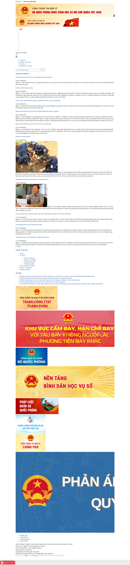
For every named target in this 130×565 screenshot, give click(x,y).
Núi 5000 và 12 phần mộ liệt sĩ (23, 136)
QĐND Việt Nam (24, 34)
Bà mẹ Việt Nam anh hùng (27, 266)
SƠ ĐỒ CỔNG (24, 541)
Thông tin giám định (29, 262)
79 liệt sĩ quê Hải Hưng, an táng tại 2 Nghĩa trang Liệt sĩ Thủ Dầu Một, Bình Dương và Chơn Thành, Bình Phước (43, 213)
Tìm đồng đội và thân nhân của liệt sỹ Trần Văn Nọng (29, 224)
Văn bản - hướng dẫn (26, 267)
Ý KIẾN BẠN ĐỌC (25, 539)
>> (20, 246)
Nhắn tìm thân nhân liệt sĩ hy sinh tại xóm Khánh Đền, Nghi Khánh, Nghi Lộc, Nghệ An (37, 111)
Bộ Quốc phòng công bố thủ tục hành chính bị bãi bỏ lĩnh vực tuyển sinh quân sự (42, 282)
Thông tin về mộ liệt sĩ (26, 66)
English (22, 49)
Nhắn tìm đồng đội (29, 258)
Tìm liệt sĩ (22, 64)
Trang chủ (23, 60)
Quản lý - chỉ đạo (25, 39)
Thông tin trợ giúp (29, 264)
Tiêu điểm (19, 273)
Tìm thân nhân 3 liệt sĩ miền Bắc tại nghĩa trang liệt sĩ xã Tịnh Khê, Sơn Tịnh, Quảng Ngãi (38, 100)
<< (16, 246)
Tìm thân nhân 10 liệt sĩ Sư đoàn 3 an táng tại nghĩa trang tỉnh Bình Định (34, 77)
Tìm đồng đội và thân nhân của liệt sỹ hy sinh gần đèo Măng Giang (32, 237)
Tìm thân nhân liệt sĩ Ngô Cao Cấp (24, 87)
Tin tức (22, 253)
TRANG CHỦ (23, 535)
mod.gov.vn (35, 555)
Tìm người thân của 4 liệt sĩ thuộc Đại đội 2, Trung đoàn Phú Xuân (32, 179)
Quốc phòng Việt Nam (27, 36)
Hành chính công (25, 41)
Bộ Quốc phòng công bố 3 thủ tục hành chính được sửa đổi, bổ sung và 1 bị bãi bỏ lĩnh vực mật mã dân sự (50, 280)
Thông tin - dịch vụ (26, 46)
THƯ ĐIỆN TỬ (24, 537)
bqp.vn (26, 555)
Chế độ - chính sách (26, 43)
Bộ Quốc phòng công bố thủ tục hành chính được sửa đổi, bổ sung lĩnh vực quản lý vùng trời (46, 278)
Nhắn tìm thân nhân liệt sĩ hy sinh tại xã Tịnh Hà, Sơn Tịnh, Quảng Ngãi (33, 123)
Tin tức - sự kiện (25, 32)
